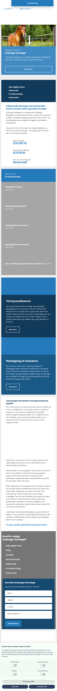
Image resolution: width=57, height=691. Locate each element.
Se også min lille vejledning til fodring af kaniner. (27, 525)
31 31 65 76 (20, 143)
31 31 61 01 (19, 153)
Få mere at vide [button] (28, 681)
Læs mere (13, 330)
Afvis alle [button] (15, 686)
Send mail (20, 162)
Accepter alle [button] (41, 686)
